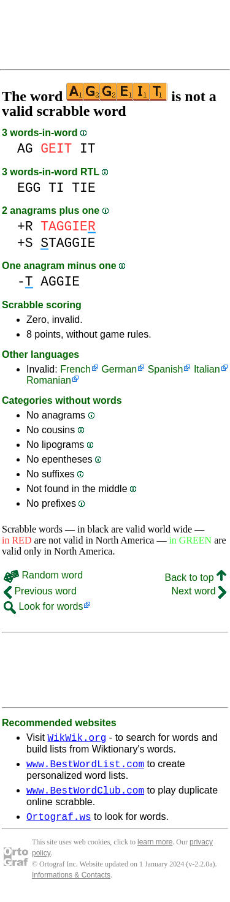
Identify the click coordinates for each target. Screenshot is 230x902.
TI (56, 188)
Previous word (40, 591)
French (75, 369)
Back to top (196, 577)
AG (25, 148)
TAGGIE (67, 243)
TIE (83, 188)
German (119, 369)
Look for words (43, 606)
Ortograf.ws (58, 823)
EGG (28, 188)
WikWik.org (76, 739)
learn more (154, 849)
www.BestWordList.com (85, 767)
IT (88, 148)
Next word (199, 591)
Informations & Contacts (71, 882)
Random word (43, 575)
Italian (207, 369)
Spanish (165, 369)
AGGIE (60, 281)
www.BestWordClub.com (85, 795)
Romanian (48, 380)
